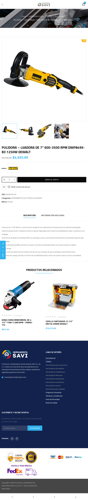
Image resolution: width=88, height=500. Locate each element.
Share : (3, 255)
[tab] (29, 215)
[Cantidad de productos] (9, 179)
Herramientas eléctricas (54, 375)
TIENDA (48, 362)
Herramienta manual (53, 386)
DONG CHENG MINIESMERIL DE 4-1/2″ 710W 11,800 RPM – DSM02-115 (17, 322)
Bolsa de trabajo (51, 403)
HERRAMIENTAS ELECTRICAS (40, 16)
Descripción (29, 215)
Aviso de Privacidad (53, 399)
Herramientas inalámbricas (55, 372)
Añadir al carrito (52, 179)
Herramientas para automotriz (56, 365)
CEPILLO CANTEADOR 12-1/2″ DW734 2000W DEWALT (59, 322)
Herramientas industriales (55, 379)
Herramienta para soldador (55, 389)
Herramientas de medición (55, 368)
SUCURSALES (50, 358)
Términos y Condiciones (54, 396)
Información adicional (53, 215)
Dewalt (10, 201)
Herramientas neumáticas (55, 382)
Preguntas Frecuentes (53, 392)
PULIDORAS (59, 16)
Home (24, 16)
